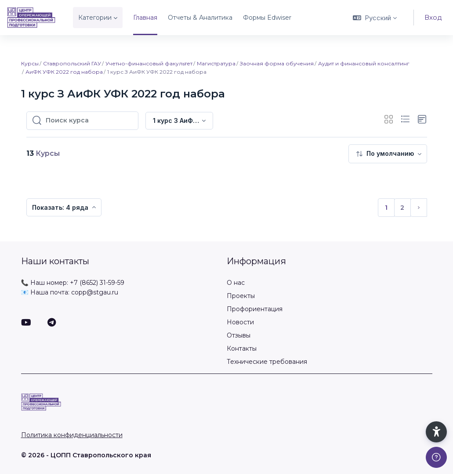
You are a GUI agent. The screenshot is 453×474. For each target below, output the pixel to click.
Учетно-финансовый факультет (148, 63)
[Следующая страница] (418, 207)
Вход (433, 17)
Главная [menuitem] (145, 18)
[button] (374, 17)
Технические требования (267, 362)
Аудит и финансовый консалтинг (364, 63)
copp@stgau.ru (94, 292)
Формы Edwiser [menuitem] (267, 18)
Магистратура (216, 63)
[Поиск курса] (89, 120)
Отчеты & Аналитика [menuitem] (200, 18)
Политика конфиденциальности (72, 435)
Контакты (242, 348)
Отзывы (238, 335)
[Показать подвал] (436, 457)
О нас (236, 283)
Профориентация (255, 309)
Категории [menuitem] (95, 18)
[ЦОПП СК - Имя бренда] (31, 17)
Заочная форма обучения (277, 63)
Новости (240, 322)
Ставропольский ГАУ (72, 63)
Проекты (241, 296)
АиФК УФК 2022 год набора (64, 71)
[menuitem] (387, 153)
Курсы (30, 63)
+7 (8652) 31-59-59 (97, 283)
